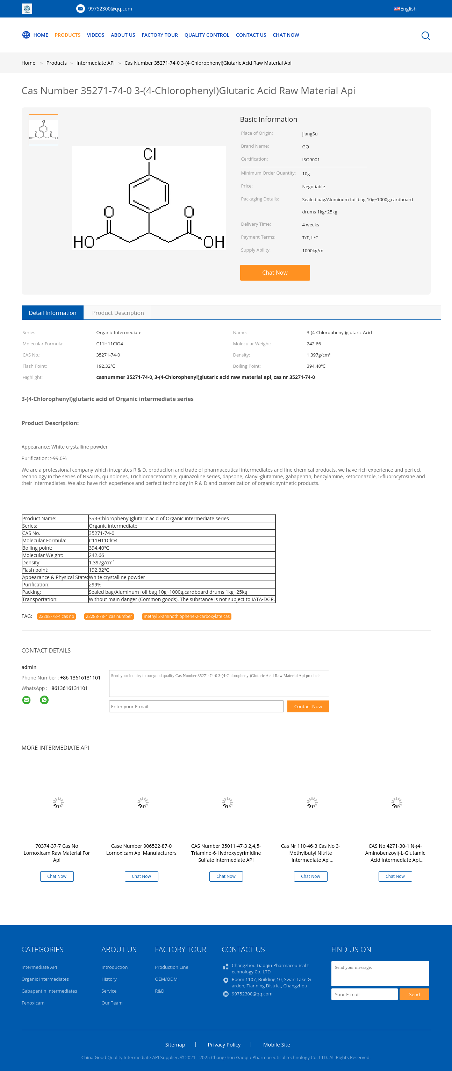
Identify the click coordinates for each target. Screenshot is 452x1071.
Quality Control (207, 34)
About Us (123, 34)
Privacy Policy (224, 1044)
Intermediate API (39, 967)
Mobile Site (276, 1044)
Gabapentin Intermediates (49, 991)
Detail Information (53, 313)
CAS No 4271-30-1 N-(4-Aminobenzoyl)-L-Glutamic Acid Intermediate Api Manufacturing (395, 856)
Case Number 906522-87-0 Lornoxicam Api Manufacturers (141, 849)
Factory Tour (160, 34)
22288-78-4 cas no (56, 616)
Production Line (171, 967)
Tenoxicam (33, 1003)
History (108, 979)
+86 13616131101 (80, 677)
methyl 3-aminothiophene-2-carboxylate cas (187, 616)
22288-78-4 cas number (109, 616)
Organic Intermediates (45, 979)
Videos (96, 34)
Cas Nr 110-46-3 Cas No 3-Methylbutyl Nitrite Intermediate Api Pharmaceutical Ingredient (311, 856)
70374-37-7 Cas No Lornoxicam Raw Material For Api (56, 853)
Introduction (114, 967)
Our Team (112, 1003)
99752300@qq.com (110, 8)
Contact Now (308, 706)
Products (67, 34)
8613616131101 (69, 688)
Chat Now (286, 34)
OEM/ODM (166, 979)
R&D (159, 991)
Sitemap (175, 1044)
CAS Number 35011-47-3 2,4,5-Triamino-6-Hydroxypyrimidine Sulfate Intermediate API (226, 853)
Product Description (118, 313)
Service (108, 991)
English (409, 8)
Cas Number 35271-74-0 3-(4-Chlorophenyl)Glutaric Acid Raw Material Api (208, 62)
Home (35, 34)
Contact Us (251, 34)
